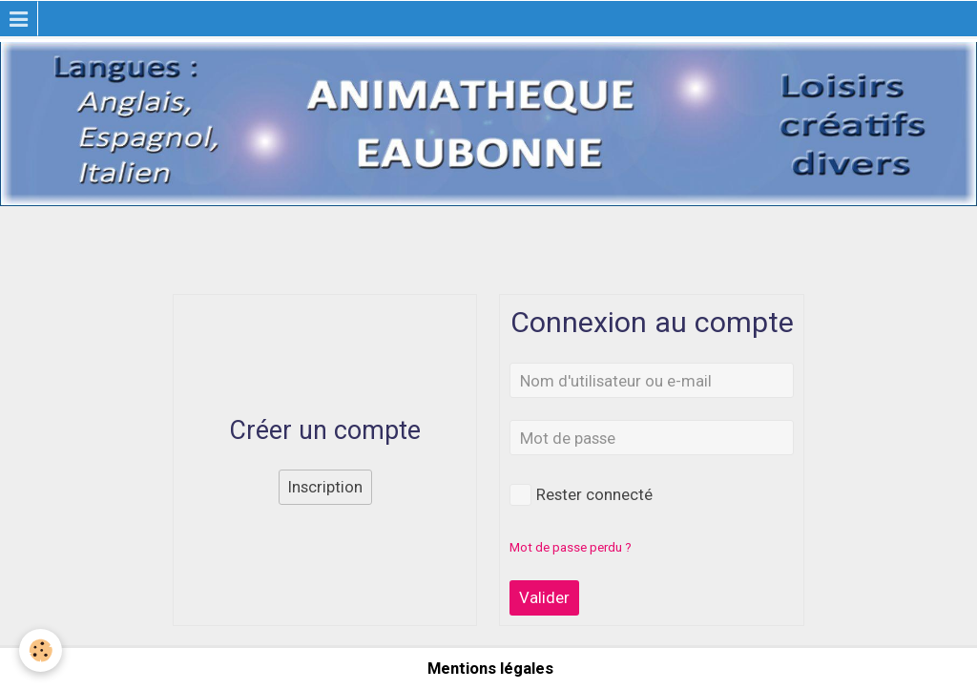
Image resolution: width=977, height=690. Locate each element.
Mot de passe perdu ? (570, 547)
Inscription (325, 486)
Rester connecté (581, 495)
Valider (544, 597)
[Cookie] (40, 650)
